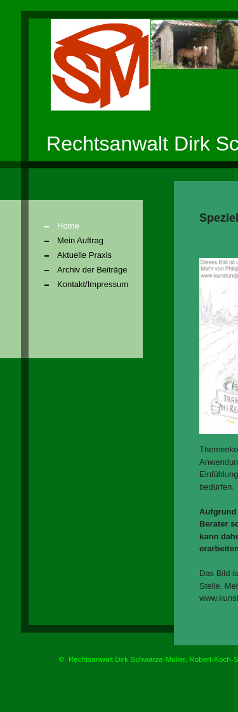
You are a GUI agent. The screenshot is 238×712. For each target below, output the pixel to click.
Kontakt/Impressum (92, 284)
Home (68, 226)
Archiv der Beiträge (92, 269)
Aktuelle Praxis (84, 255)
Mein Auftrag (80, 240)
